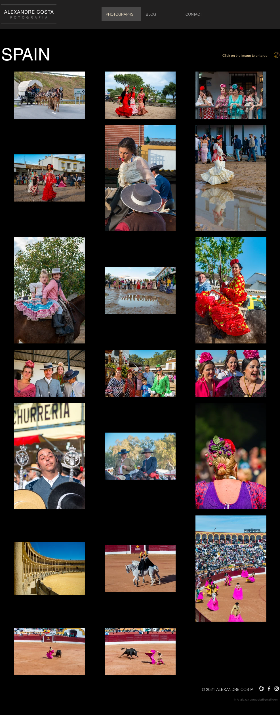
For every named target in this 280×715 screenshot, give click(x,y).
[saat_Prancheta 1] (261, 688)
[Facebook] (269, 688)
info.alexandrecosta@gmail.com (256, 699)
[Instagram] (276, 688)
